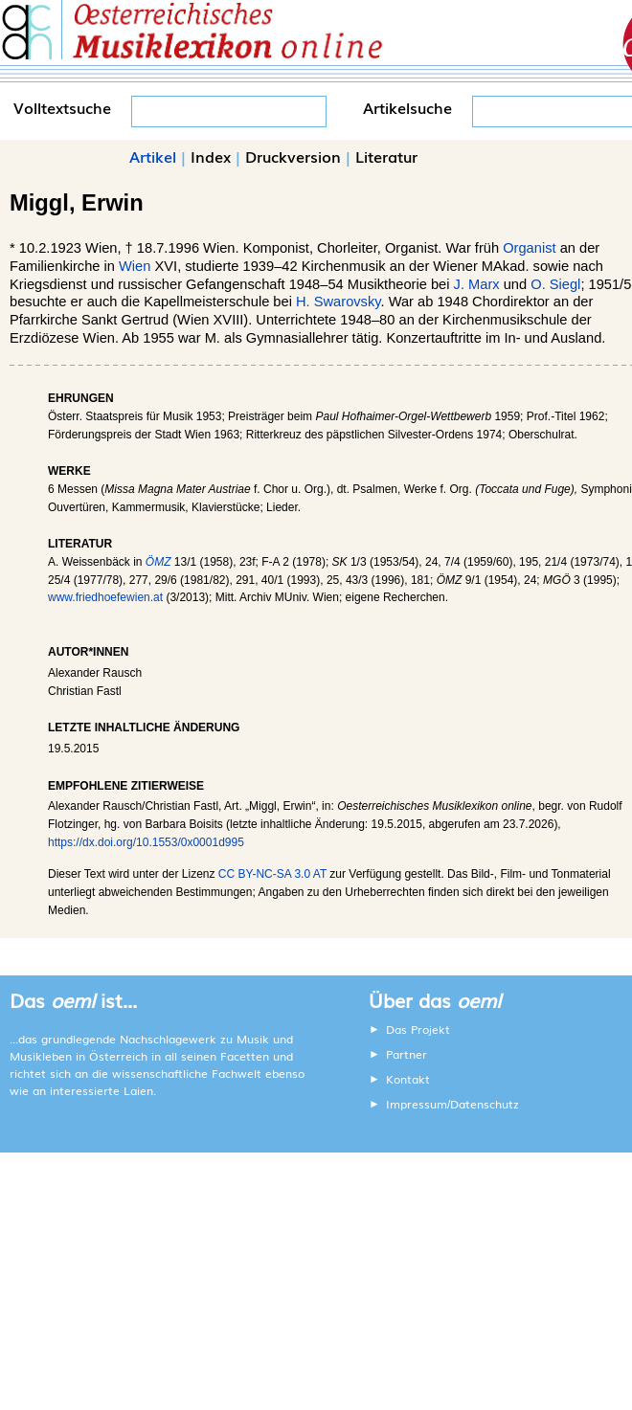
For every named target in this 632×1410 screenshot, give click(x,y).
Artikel (152, 156)
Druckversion (293, 156)
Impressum (416, 1103)
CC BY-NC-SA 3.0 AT (272, 874)
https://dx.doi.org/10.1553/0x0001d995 (146, 842)
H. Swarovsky (338, 301)
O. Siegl (555, 284)
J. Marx (477, 284)
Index (211, 156)
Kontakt (408, 1078)
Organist (529, 248)
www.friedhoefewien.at (105, 597)
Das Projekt (418, 1029)
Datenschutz (484, 1103)
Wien (134, 266)
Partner (406, 1054)
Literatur (386, 156)
